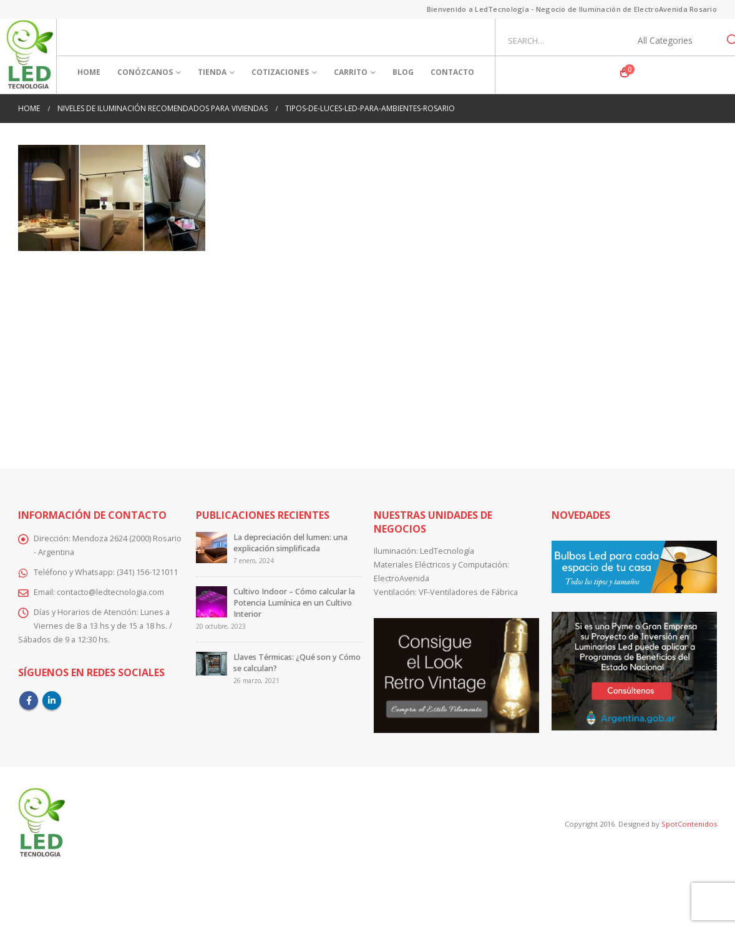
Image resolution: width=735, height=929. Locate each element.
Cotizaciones (280, 72)
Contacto (452, 72)
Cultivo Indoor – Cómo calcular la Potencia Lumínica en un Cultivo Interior (294, 602)
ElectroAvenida (401, 578)
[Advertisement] (367, 350)
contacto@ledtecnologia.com (110, 592)
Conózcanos (145, 72)
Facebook (28, 700)
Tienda (212, 72)
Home (88, 72)
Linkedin (51, 700)
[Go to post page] (211, 547)
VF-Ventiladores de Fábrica (468, 592)
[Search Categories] (672, 40)
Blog (403, 72)
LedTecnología (447, 551)
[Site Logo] (29, 56)
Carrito (350, 72)
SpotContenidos (688, 823)
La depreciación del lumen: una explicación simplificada (290, 543)
